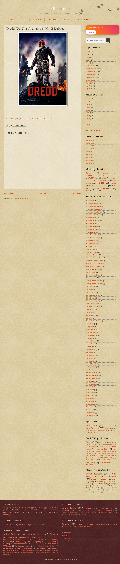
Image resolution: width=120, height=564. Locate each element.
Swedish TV (74, 514)
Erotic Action (102, 442)
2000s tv (32, 524)
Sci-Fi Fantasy (90, 392)
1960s (88, 116)
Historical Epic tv (41, 548)
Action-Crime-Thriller (92, 229)
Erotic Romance (109, 444)
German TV (88, 510)
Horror (100, 182)
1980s (88, 110)
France (93, 479)
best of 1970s (90, 149)
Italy (91, 482)
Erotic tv (16, 539)
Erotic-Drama (104, 446)
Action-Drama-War (92, 240)
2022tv (23, 512)
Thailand (104, 484)
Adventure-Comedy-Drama (94, 258)
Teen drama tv (49, 542)
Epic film (95, 428)
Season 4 (104, 524)
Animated (89, 175)
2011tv (41, 508)
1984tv (5, 508)
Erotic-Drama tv (52, 552)
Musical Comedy (91, 364)
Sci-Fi (34, 119)
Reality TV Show (27, 550)
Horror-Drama (90, 352)
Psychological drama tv (22, 546)
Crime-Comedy (91, 292)
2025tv (88, 60)
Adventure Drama (91, 249)
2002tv (10, 508)
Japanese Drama (107, 508)
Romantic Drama (91, 378)
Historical (91, 183)
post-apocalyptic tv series (30, 552)
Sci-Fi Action (90, 390)
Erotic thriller (90, 324)
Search (91, 32)
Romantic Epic (90, 381)
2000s (88, 104)
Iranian (112, 488)
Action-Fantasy (90, 243)
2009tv (29, 508)
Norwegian (91, 488)
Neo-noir (88, 370)
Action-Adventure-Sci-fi (93, 215)
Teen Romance (91, 415)
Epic (87, 428)
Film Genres (52, 19)
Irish (87, 490)
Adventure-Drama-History (94, 266)
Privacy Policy (66, 538)
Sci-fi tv (11, 537)
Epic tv (6, 544)
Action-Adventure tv (33, 534)
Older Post (76, 194)
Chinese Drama (91, 508)
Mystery (92, 186)
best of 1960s (90, 146)
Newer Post (9, 194)
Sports (97, 189)
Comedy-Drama (91, 278)
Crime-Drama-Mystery (93, 301)
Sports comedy (90, 404)
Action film (28, 119)
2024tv (88, 54)
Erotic (89, 442)
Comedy (90, 178)
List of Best (37, 19)
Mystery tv (42, 539)
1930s (88, 121)
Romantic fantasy (91, 384)
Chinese (112, 476)
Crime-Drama (90, 298)
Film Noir (113, 180)
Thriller (106, 188)
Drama (113, 178)
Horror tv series (19, 544)
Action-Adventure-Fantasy (94, 212)
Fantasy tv (28, 539)
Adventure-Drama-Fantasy (94, 263)
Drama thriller (90, 312)
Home (43, 194)
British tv (65, 510)
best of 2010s (90, 160)
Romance (103, 186)
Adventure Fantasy (92, 252)
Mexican (113, 486)
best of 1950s (90, 143)
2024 (87, 51)
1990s (88, 107)
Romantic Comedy (92, 375)
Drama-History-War (92, 315)
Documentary (90, 309)
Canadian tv (83, 514)
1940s (88, 124)
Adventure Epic (109, 425)
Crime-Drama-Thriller (92, 304)
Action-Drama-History (93, 238)
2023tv (36, 512)
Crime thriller (90, 289)
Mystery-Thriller (91, 367)
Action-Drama (90, 232)
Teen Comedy (90, 413)
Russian (110, 482)
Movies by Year (93, 130)
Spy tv (36, 546)
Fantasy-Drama (91, 338)
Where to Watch (67, 532)
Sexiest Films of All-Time (94, 460)
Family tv (5, 554)
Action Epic (92, 425)
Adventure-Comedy (92, 255)
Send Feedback (67, 541)
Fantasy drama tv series (11, 548)
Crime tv (53, 534)
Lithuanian (90, 492)
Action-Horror (90, 246)
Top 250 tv (89, 89)
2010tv (35, 508)
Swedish (95, 486)
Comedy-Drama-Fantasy (94, 281)
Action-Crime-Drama (92, 226)
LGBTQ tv (50, 550)
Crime (104, 178)
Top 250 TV (67, 19)
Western (95, 191)
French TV (99, 510)
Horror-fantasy (90, 361)
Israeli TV (103, 512)
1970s (88, 113)
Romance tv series (12, 550)
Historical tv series (27, 548)
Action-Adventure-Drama (94, 209)
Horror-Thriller (90, 358)
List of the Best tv (91, 77)
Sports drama (90, 407)
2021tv (10, 512)
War (87, 191)
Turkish (98, 488)
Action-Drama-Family (92, 235)
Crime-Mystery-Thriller (93, 306)
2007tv (16, 508)
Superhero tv (40, 537)
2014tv (56, 508)
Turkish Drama (76, 510)
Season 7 (74, 526)
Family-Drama (90, 326)
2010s (13, 119)
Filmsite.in (60, 8)
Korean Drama (90, 66)
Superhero (40, 119)
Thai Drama (74, 512)
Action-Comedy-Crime (93, 220)
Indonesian (104, 486)
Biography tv (43, 552)
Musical (113, 183)
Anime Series (10, 534)
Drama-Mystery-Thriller (93, 321)
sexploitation (90, 464)
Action (22, 119)
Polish (96, 484)
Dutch (88, 486)
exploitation (106, 462)
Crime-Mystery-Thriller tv (48, 546)
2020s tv (7, 524)
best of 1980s (90, 152)
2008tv (23, 508)
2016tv (17, 510)
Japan (113, 479)
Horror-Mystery (90, 355)
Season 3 (93, 524)
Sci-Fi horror (90, 398)
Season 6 (113, 524)
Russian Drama (109, 510)
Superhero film (49, 119)
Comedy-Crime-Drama (93, 275)
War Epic (92, 432)
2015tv (8, 510)
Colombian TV (85, 512)
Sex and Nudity (99, 449)
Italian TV (112, 512)
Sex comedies (90, 401)
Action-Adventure (91, 203)
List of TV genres (91, 71)
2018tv (36, 510)
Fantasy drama (90, 332)
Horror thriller (90, 347)
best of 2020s (90, 163)
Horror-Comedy (91, 349)
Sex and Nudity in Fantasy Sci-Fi (105, 453)
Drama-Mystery (91, 318)
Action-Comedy (91, 217)
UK (99, 476)
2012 (17, 119)
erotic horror (90, 462)
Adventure (107, 173)
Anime (88, 63)
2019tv (46, 510)
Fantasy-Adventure (92, 335)
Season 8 (82, 526)
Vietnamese (98, 492)
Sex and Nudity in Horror (94, 455)
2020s (88, 101)
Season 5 (66, 526)
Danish (111, 484)
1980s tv (40, 524)
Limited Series (53, 548)
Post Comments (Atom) (20, 198)
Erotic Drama (97, 444)
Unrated (109, 460)
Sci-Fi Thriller (90, 395)
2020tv (55, 510)
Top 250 (10, 19)
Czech (101, 490)
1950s (88, 118)
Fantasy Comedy (91, 329)
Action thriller (90, 200)
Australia (100, 482)
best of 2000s (90, 157)
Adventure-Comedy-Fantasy (95, 261)
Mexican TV (65, 514)
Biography (106, 175)
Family (93, 180)
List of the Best (90, 74)
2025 (87, 57)
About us (64, 535)
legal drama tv (16, 552)
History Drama (90, 344)
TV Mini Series (34, 544)
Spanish (104, 479)
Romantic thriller (91, 387)
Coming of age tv (33, 542)
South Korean (90, 80)
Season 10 (90, 526)
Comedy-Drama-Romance (94, 284)
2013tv (48, 508)
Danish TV (95, 512)
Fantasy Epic (109, 428)
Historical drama (91, 341)
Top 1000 (23, 19)
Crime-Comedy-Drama (93, 295)
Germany (89, 484)
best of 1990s (90, 154)
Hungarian (107, 490)
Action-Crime (90, 223)
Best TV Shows (85, 19)
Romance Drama (91, 372)
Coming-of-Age (91, 286)
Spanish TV (65, 512)
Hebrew (105, 488)
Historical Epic (90, 430)
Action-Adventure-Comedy (94, 206)
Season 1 (66, 524)
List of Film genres (92, 68)
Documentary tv (39, 550)
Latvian (114, 490)
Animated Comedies (92, 269)
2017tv (27, 510)
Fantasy (103, 180)
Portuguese (94, 490)
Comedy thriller (91, 272)
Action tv (19, 542)
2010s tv (22, 525)
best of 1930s (90, 140)
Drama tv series (25, 537)
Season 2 (81, 524)
